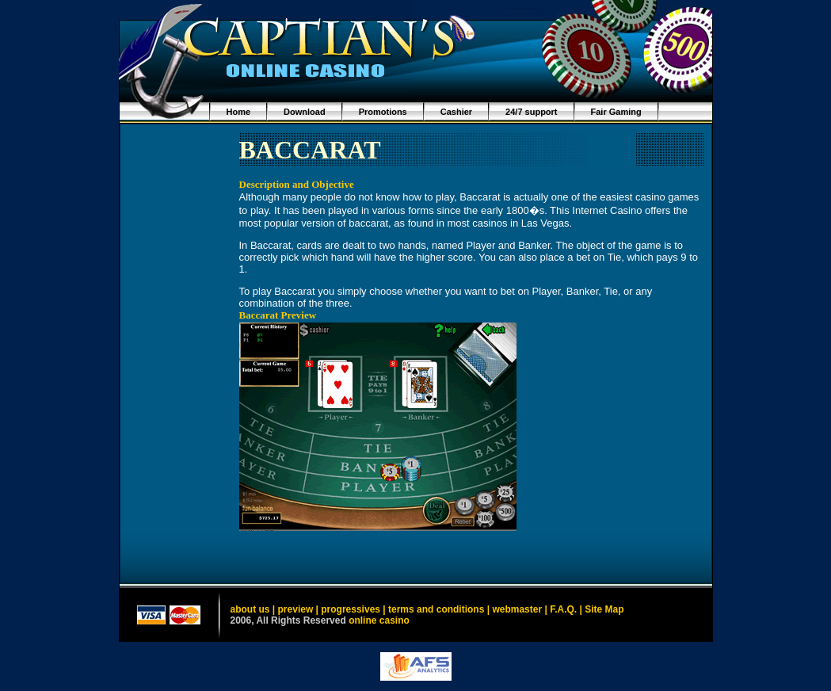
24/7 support (531, 111)
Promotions (383, 111)
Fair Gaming (616, 111)
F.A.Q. (563, 609)
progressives (350, 609)
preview (296, 609)
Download (305, 111)
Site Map (604, 609)
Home (239, 111)
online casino (379, 620)
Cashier (456, 111)
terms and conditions (436, 609)
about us (250, 609)
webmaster (517, 609)
